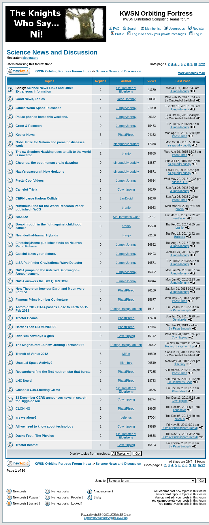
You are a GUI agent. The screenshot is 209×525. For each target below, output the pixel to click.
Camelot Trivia (26, 189)
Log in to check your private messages (156, 34)
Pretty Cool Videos (30, 180)
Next (202, 64)
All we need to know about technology (44, 426)
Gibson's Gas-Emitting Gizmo (38, 390)
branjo (126, 153)
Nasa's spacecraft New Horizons (40, 171)
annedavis (179, 410)
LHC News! (24, 380)
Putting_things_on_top (126, 309)
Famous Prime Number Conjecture (42, 299)
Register (196, 28)
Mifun (126, 353)
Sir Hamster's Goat (126, 217)
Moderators (30, 57)
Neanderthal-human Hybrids (37, 235)
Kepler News (25, 134)
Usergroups (174, 28)
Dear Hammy (126, 99)
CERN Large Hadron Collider (37, 198)
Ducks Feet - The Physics (35, 435)
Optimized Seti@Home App (98, 518)
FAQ (114, 28)
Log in (195, 34)
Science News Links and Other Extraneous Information (44, 89)
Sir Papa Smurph (180, 310)
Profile (117, 34)
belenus (126, 417)
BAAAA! (22, 217)
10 (195, 64)
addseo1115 (179, 182)
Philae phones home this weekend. (42, 116)
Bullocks (179, 236)
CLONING (23, 408)
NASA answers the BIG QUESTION (42, 281)
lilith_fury (126, 362)
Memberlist (151, 28)
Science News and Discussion (52, 52)
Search (130, 28)
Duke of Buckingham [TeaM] (179, 428)
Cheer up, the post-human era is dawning (47, 162)
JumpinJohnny (179, 91)
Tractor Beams (26, 318)
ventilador (179, 218)
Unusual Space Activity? (34, 362)
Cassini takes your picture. (36, 253)
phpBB (97, 514)
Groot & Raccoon (29, 125)
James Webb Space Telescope (38, 108)
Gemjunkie (180, 319)
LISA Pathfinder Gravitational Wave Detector (49, 262)
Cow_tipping (126, 189)
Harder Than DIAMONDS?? (36, 327)
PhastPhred (126, 134)
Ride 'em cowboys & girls (35, 336)
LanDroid (126, 198)
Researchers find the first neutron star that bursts (53, 371)
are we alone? (26, 417)
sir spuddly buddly (126, 144)
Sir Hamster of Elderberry (126, 89)
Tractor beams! (27, 445)
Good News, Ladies (30, 99)
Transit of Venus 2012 (32, 353)
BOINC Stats (120, 518)
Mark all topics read (191, 73)
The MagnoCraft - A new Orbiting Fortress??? (50, 345)
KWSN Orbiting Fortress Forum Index (63, 71)
